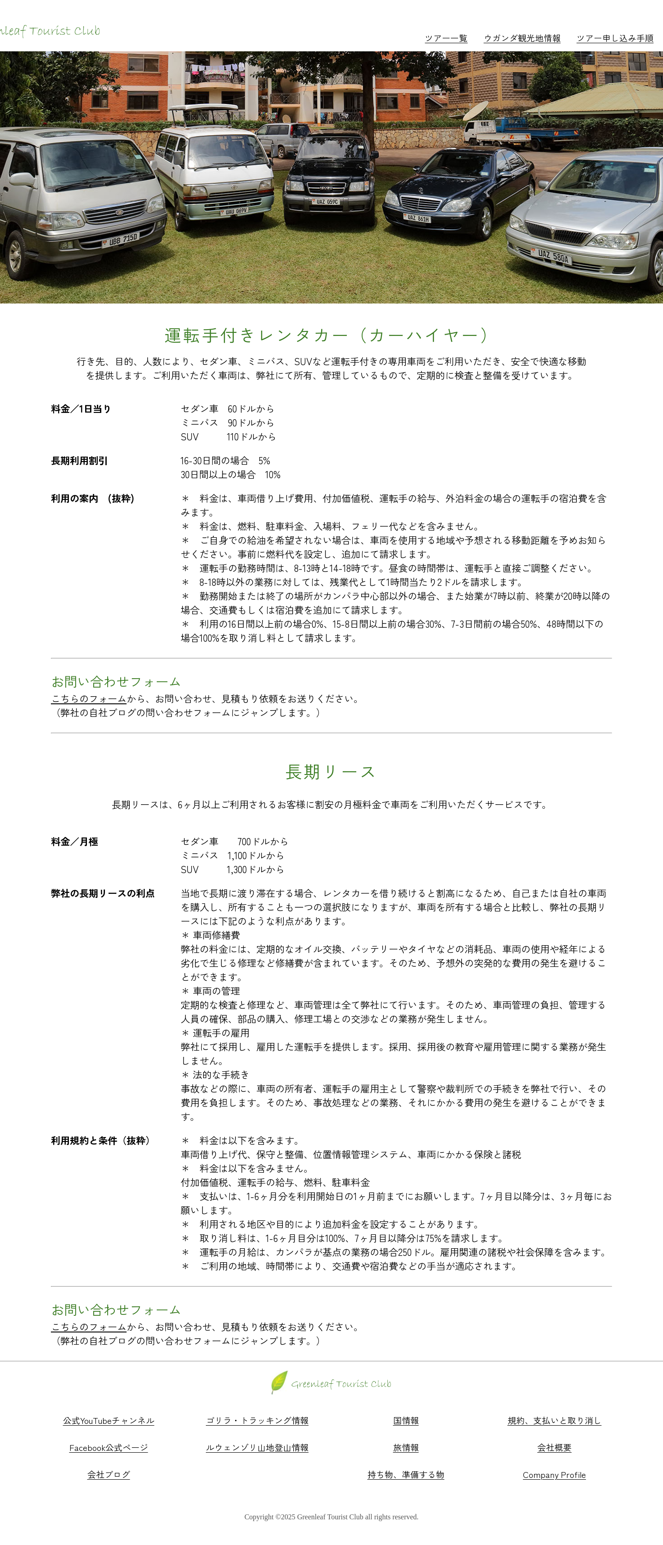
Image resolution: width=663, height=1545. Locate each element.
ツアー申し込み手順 (615, 37)
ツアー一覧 (446, 37)
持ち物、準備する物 (406, 1474)
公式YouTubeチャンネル (108, 1420)
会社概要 (554, 1447)
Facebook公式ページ (108, 1447)
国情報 (406, 1420)
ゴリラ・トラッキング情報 (257, 1420)
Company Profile (554, 1474)
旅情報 (406, 1447)
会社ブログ (108, 1474)
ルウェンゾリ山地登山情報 (257, 1447)
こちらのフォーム (89, 698)
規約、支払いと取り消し (555, 1420)
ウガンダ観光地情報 (522, 37)
